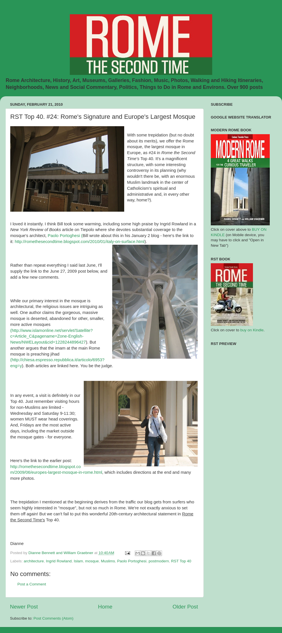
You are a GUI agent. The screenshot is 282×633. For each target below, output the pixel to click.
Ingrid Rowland (58, 561)
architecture (34, 561)
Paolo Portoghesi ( (65, 235)
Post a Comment (31, 584)
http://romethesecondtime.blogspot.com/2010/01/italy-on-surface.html (79, 241)
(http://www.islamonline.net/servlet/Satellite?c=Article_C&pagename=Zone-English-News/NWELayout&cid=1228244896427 (51, 336)
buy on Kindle (252, 330)
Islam (78, 561)
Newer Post (24, 607)
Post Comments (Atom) (53, 618)
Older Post (185, 607)
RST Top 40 (181, 561)
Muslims (108, 561)
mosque (92, 561)
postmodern (159, 561)
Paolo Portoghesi (131, 561)
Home (105, 607)
